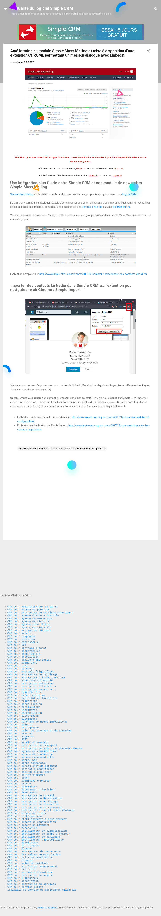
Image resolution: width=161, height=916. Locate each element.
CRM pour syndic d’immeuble (27, 715)
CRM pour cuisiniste (22, 768)
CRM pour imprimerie (22, 677)
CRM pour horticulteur (23, 674)
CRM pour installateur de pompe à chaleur (38, 823)
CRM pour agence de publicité (29, 559)
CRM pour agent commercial (27, 740)
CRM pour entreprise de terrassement (34, 792)
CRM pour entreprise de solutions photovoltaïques (44, 722)
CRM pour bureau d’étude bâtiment (32, 743)
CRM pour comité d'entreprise (29, 618)
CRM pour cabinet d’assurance (29, 750)
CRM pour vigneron (20, 709)
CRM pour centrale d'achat (27, 604)
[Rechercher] (156, 9)
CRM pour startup (19, 705)
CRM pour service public (25, 886)
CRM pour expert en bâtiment (28, 813)
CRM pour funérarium (22, 816)
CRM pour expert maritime (26, 660)
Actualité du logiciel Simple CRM (42, 8)
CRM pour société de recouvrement (32, 861)
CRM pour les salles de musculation (34, 847)
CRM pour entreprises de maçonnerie (34, 844)
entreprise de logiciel (47, 907)
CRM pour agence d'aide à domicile (33, 566)
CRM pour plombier (20, 854)
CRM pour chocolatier (23, 615)
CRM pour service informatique (30, 868)
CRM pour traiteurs (21, 865)
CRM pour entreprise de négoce (30, 872)
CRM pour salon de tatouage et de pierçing (39, 702)
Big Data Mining (121, 206)
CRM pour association (23, 879)
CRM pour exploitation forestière (32, 663)
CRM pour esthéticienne (24, 802)
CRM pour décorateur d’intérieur (31, 771)
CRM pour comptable (21, 591)
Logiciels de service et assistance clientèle (41, 889)
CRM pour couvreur (20, 629)
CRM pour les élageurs (23, 837)
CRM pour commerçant (22, 622)
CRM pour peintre (19, 695)
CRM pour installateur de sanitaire (34, 827)
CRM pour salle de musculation (30, 851)
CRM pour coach (18, 757)
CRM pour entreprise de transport (32, 719)
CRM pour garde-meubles (24, 670)
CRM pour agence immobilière (28, 577)
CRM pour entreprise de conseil (30, 778)
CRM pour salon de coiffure (27, 858)
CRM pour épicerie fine (24, 656)
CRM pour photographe (23, 698)
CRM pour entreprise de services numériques (40, 563)
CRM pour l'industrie (23, 875)
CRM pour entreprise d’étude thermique (36, 639)
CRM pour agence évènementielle (30, 733)
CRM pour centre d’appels (26, 754)
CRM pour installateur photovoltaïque (35, 830)
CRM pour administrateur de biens (32, 556)
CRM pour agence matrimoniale (29, 580)
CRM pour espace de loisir (27, 799)
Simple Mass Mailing (21, 194)
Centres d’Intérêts (92, 206)
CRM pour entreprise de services (31, 882)
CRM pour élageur (19, 840)
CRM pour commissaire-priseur (29, 761)
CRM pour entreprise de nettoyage (32, 785)
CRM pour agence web (22, 736)
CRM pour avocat (19, 587)
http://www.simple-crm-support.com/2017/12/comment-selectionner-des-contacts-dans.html (93, 274)
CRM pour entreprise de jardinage (32, 636)
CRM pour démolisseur (23, 833)
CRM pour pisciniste (22, 688)
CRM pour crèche (19, 764)
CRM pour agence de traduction (30, 729)
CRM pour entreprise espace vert (31, 653)
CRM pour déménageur (22, 774)
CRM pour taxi (17, 625)
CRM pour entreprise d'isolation (31, 650)
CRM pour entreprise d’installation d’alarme (41, 795)
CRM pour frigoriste (22, 667)
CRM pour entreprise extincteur (30, 646)
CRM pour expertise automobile (30, 643)
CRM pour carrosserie (23, 598)
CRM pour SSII (17, 712)
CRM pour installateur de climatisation (37, 820)
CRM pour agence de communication (32, 726)
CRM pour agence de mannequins (30, 570)
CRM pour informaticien (24, 681)
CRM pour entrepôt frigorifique (30, 632)
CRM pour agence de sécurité (28, 573)
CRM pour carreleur (21, 594)
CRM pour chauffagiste (23, 611)
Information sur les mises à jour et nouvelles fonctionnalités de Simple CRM (62, 448)
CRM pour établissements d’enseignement (37, 806)
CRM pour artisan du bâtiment (29, 584)
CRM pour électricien (23, 684)
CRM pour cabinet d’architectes (30, 747)
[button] (149, 51)
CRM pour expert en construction (31, 809)
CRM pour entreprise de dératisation (34, 781)
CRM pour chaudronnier (23, 608)
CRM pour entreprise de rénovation (33, 788)
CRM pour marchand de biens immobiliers (37, 691)
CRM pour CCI (16, 601)
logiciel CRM (129, 194)
